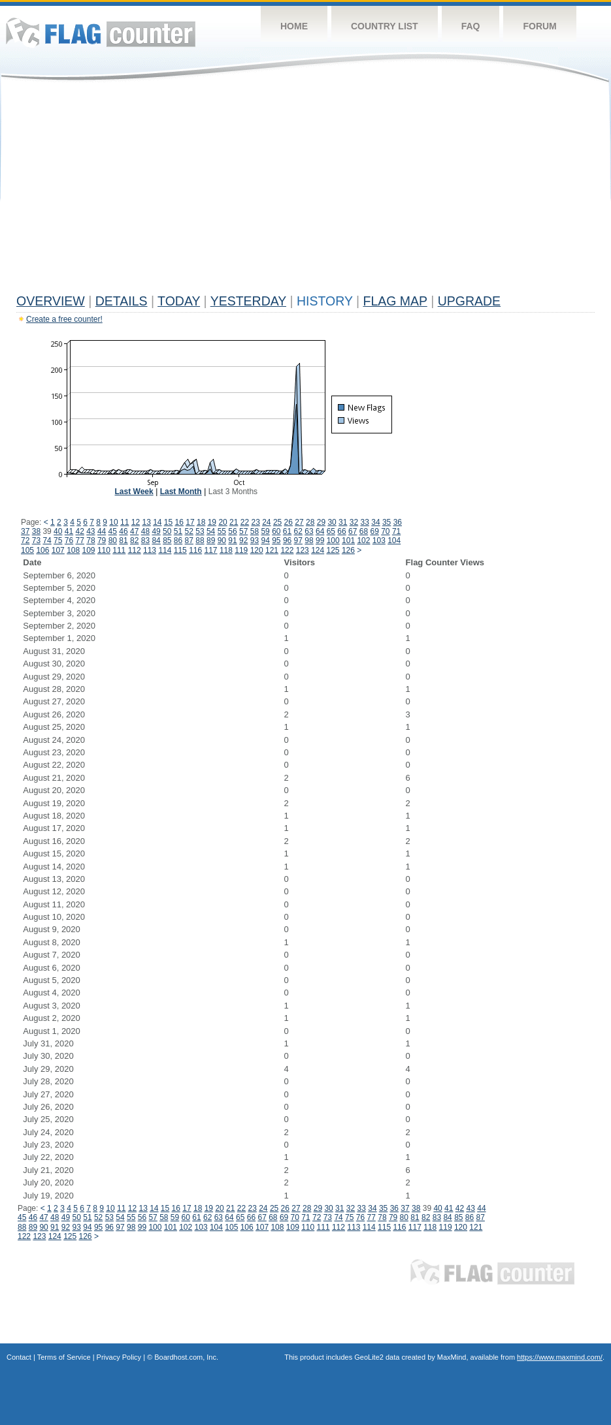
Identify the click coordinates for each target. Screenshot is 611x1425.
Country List (384, 26)
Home (294, 26)
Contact (19, 1357)
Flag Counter (100, 32)
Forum (539, 26)
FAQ (470, 26)
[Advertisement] (305, 190)
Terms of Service (64, 1357)
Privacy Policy (119, 1357)
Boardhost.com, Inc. (186, 1357)
